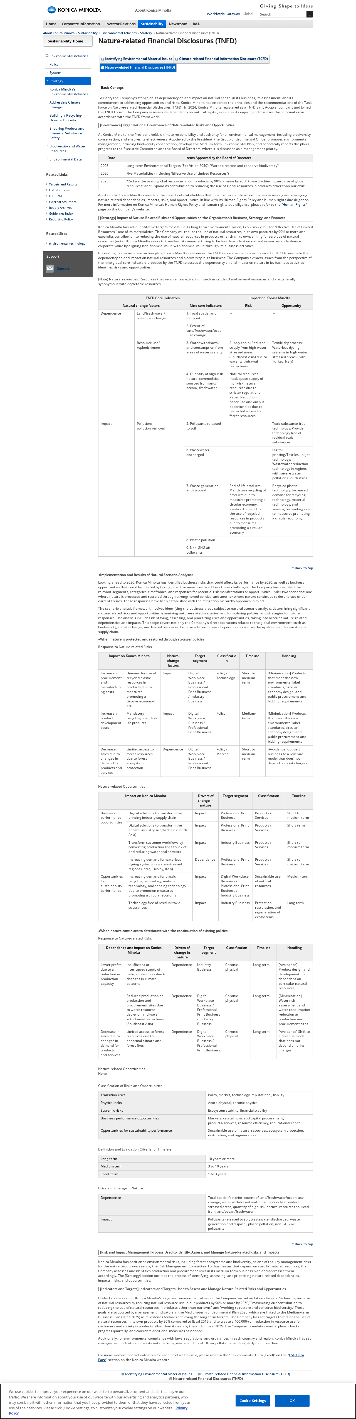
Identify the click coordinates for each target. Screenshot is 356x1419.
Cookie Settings (252, 1402)
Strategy (146, 33)
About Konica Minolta (59, 33)
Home (51, 23)
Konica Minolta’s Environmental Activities (69, 91)
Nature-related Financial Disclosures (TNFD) (140, 67)
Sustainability (152, 23)
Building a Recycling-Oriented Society (66, 117)
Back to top (304, 568)
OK (292, 1402)
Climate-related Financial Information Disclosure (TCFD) (223, 58)
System (55, 72)
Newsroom (178, 23)
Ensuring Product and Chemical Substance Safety (67, 133)
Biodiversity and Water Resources (67, 148)
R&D (196, 23)
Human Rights (294, 204)
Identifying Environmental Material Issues (138, 58)
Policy (54, 64)
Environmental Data (66, 159)
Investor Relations (120, 23)
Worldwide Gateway (223, 13)
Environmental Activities (119, 33)
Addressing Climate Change (65, 104)
